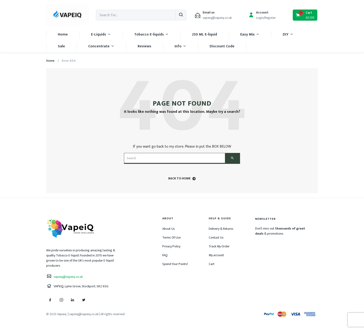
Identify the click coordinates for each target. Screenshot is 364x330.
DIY (288, 34)
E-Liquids (101, 34)
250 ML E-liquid (204, 34)
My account (216, 255)
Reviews (144, 46)
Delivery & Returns (221, 228)
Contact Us (216, 237)
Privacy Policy (171, 246)
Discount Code (222, 46)
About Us (168, 228)
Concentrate (101, 46)
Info (180, 46)
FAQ (165, 255)
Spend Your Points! (175, 264)
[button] (305, 15)
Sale (61, 46)
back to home (182, 178)
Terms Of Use (171, 237)
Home (63, 34)
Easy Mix (250, 34)
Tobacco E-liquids (151, 34)
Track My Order (219, 246)
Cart (211, 264)
